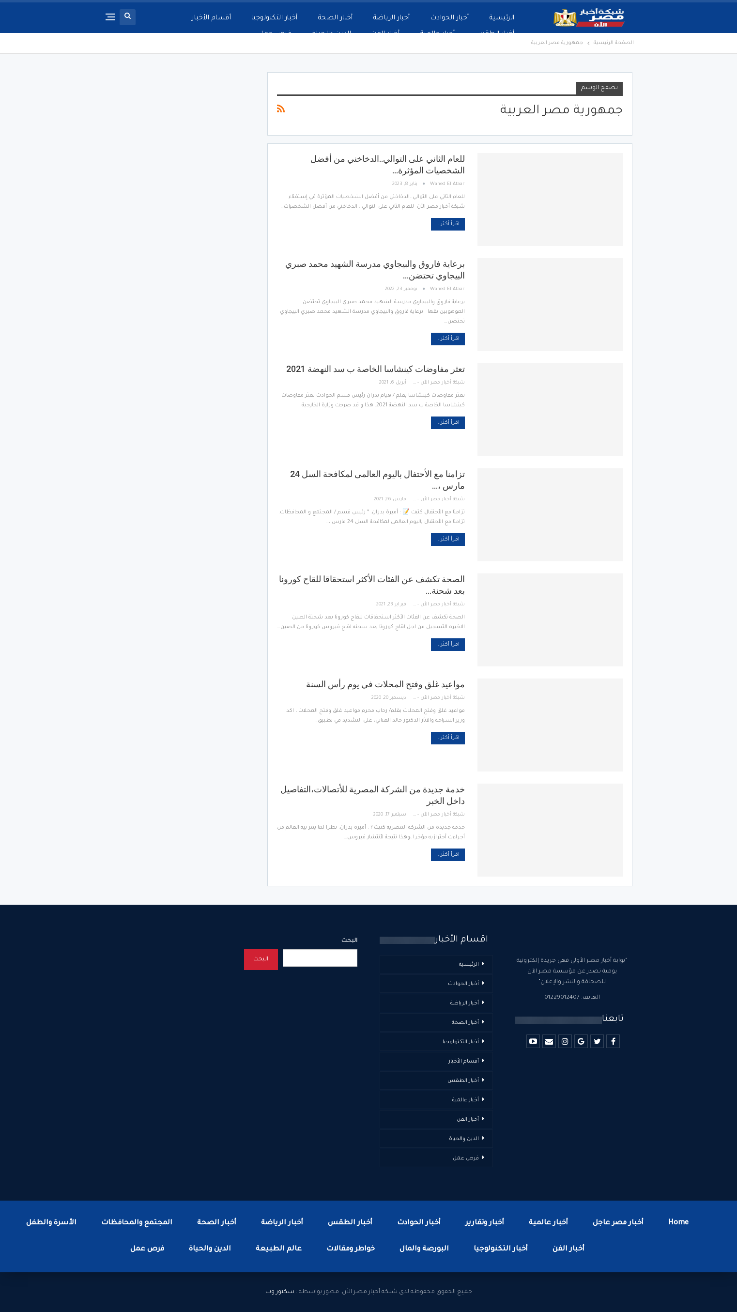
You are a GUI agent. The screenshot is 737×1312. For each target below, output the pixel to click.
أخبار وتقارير (484, 1223)
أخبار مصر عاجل (618, 1223)
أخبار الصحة (335, 18)
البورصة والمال (424, 1249)
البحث (349, 941)
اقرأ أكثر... (448, 224)
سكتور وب (279, 1292)
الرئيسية (502, 18)
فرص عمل (275, 34)
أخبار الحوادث (449, 18)
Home (678, 1223)
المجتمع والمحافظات (136, 1223)
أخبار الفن (385, 34)
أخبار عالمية (437, 34)
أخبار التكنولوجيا (274, 18)
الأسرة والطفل (51, 1223)
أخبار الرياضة (391, 18)
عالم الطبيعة (279, 1249)
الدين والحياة (331, 34)
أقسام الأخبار (211, 18)
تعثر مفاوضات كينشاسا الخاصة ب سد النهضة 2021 (375, 369)
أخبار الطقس (494, 34)
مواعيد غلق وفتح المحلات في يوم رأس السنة (385, 684)
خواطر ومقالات (350, 1249)
